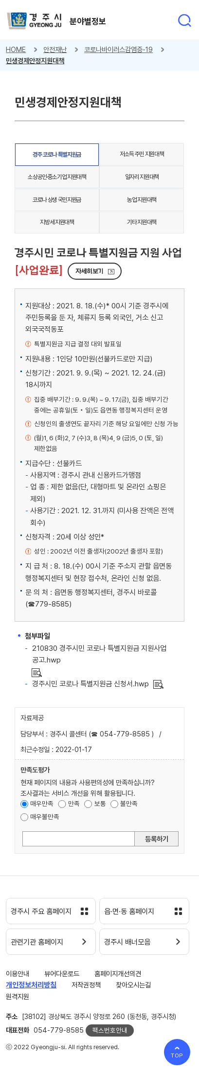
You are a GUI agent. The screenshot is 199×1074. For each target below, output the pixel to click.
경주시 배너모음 (127, 942)
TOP (177, 1055)
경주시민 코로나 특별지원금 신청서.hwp (90, 684)
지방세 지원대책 (56, 222)
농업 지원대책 (141, 199)
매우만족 (42, 803)
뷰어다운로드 (61, 973)
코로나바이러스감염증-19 (118, 49)
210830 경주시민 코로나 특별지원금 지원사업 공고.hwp (99, 654)
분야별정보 (88, 21)
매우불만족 (44, 817)
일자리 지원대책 (142, 176)
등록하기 (156, 839)
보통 (100, 803)
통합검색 (184, 20)
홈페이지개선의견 (117, 973)
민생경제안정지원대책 (35, 60)
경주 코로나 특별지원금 (57, 154)
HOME (16, 49)
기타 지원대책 (141, 222)
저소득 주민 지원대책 (141, 154)
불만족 (129, 803)
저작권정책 (86, 985)
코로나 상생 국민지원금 (57, 199)
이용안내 (17, 973)
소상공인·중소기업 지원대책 (57, 176)
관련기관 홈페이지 (37, 942)
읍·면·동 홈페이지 (129, 911)
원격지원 (17, 996)
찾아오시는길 (133, 985)
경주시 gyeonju (34, 21)
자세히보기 (89, 271)
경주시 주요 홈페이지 (41, 911)
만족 (74, 803)
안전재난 (55, 49)
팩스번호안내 (109, 1030)
